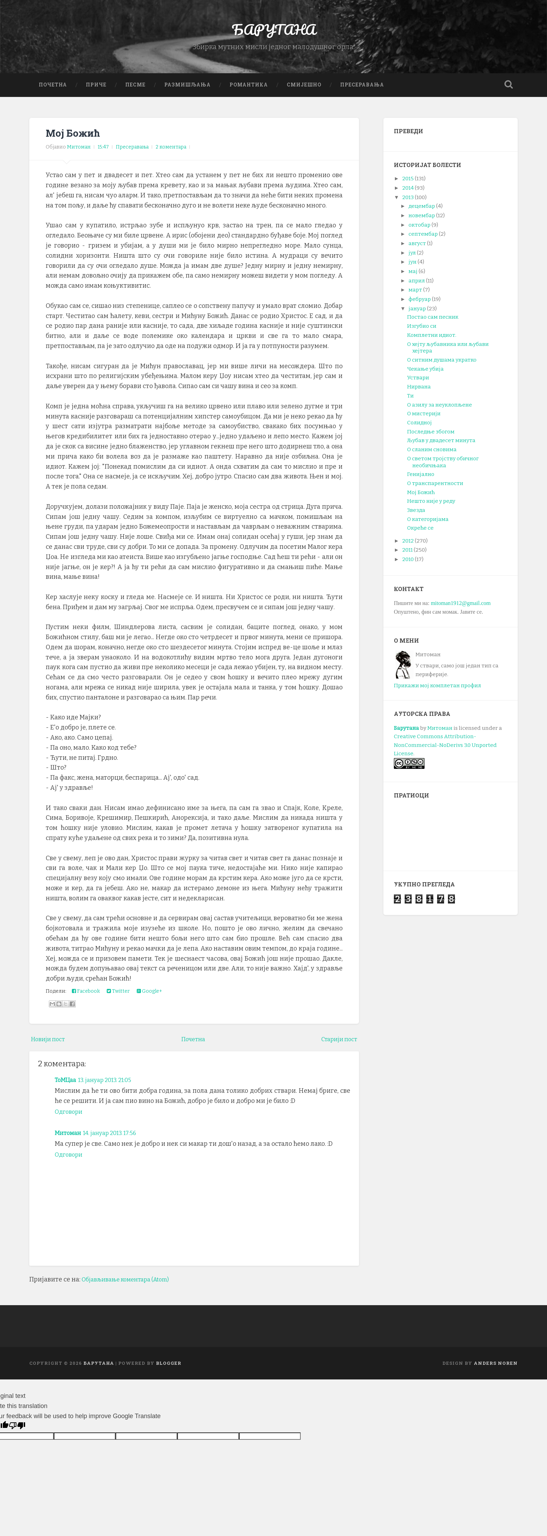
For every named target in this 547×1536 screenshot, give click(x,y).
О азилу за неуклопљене (439, 409)
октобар (419, 229)
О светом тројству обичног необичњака (443, 466)
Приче (96, 89)
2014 (408, 192)
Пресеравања (362, 89)
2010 (408, 564)
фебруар (420, 304)
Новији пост (50, 1043)
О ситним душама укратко (442, 364)
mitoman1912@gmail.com (461, 607)
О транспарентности (435, 487)
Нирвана (419, 391)
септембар (423, 238)
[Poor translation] (17, 1430)
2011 (407, 554)
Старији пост (337, 1043)
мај (413, 276)
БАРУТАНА (273, 31)
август (417, 247)
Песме (135, 89)
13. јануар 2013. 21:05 (111, 1084)
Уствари (418, 382)
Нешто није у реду (431, 505)
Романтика (249, 89)
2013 (408, 201)
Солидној (419, 427)
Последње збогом (431, 436)
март (415, 294)
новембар (422, 220)
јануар (417, 313)
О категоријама (428, 523)
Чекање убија (425, 373)
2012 (408, 545)
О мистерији (424, 418)
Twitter (118, 996)
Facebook (86, 996)
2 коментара (171, 151)
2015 (408, 183)
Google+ (149, 996)
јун (413, 266)
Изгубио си (421, 330)
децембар (422, 210)
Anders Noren (496, 1367)
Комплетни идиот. (431, 339)
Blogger (168, 1367)
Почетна (53, 89)
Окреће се (420, 532)
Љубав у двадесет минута (441, 445)
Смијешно (304, 89)
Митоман (69, 1137)
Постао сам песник (432, 321)
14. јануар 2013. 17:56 (116, 1137)
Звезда (416, 514)
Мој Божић (74, 137)
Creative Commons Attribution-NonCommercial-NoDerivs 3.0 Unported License (445, 749)
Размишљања (187, 89)
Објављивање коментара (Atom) (131, 1283)
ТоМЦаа (67, 1084)
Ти (410, 400)
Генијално (420, 479)
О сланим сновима (432, 454)
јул (412, 257)
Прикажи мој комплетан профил (437, 690)
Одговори (70, 1116)
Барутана (406, 732)
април (417, 285)
